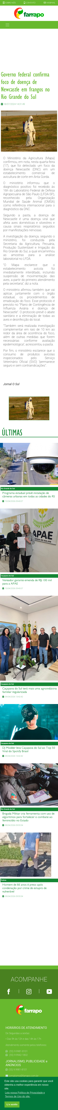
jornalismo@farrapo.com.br (22, 1075)
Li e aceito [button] (11, 1104)
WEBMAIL (49, 3)
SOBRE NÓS (9, 3)
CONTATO (29, 3)
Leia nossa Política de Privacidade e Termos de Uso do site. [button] (25, 1094)
